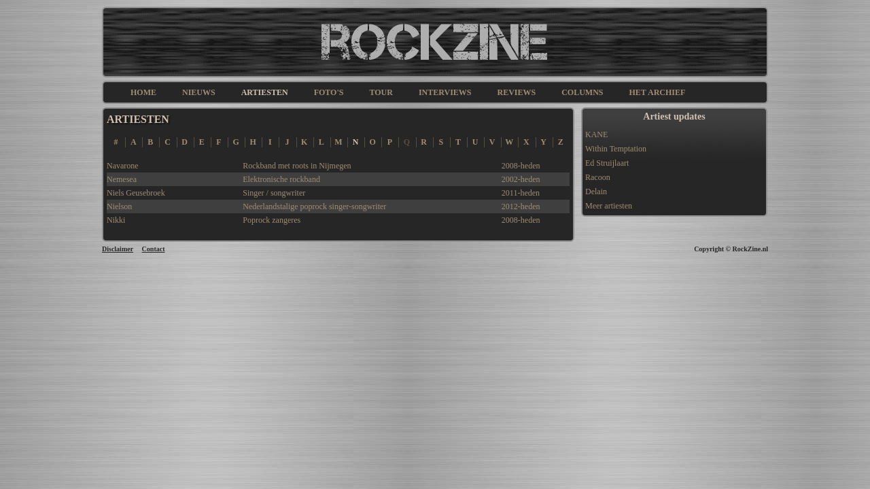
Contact (153, 249)
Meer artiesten (608, 206)
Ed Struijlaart (607, 163)
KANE (596, 134)
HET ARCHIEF (657, 92)
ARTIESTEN (264, 92)
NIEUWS (198, 92)
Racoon (597, 177)
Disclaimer (117, 249)
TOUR (380, 92)
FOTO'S (329, 92)
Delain (596, 191)
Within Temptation (615, 148)
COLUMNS (582, 92)
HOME (143, 92)
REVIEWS (516, 92)
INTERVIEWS (445, 92)
